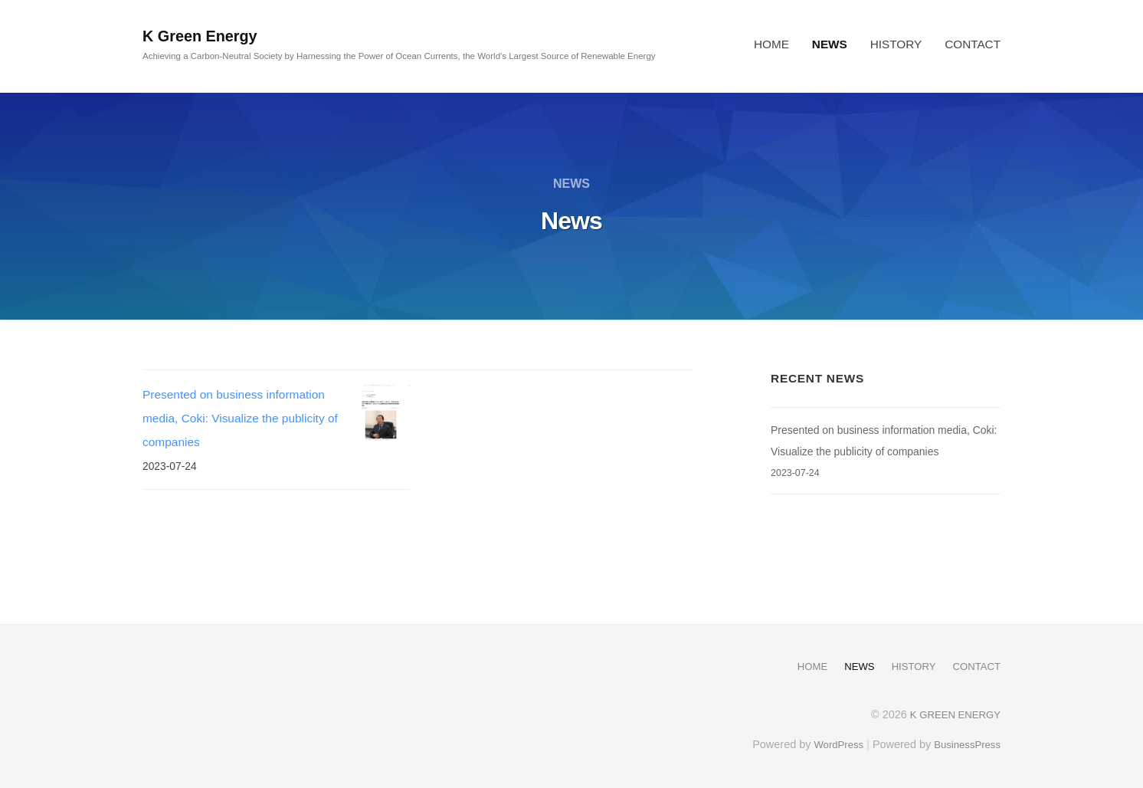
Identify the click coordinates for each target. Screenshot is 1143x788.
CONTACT (973, 44)
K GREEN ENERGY (951, 714)
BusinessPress (964, 743)
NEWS (829, 44)
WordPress (829, 743)
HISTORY (896, 44)
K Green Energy (207, 35)
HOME (771, 44)
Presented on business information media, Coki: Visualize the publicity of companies (240, 417)
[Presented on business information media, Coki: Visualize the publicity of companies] (381, 412)
